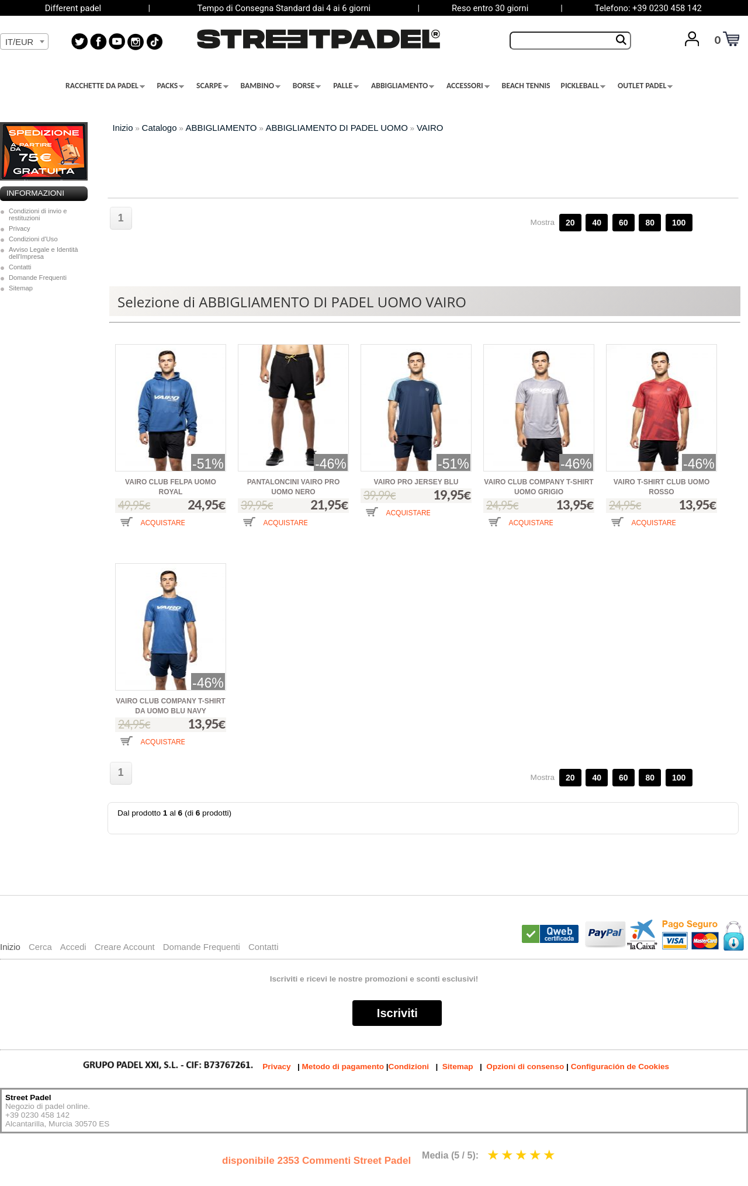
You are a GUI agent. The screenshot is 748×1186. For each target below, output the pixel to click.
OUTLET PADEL (645, 86)
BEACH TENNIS (526, 86)
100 (678, 222)
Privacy (19, 228)
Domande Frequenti (38, 277)
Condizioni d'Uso (33, 238)
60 (623, 222)
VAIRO (430, 128)
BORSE (307, 86)
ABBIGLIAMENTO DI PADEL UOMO (337, 128)
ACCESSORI (468, 86)
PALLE (346, 86)
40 (596, 222)
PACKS (171, 86)
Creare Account (125, 947)
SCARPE (212, 86)
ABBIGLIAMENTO (402, 86)
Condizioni (409, 1066)
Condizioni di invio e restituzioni (38, 214)
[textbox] (24, 42)
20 (570, 222)
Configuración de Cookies (620, 1066)
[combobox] (24, 41)
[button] (150, 531)
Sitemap (21, 288)
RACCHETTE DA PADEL (105, 86)
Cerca (40, 947)
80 (649, 222)
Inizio (123, 128)
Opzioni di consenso (525, 1066)
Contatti (20, 267)
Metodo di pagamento (343, 1066)
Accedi (73, 947)
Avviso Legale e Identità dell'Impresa (43, 253)
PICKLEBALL (583, 86)
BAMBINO (260, 86)
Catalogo (159, 128)
